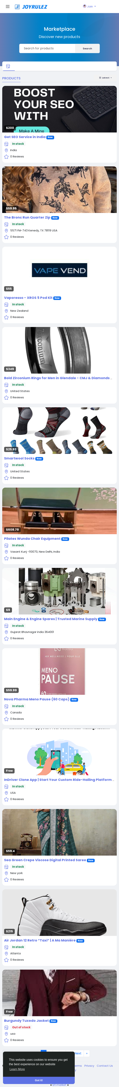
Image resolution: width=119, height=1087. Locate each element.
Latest (104, 77)
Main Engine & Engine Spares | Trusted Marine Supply (50, 619)
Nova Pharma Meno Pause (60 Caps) (36, 699)
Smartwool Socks (19, 458)
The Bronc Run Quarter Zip (27, 217)
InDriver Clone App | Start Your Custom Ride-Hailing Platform (58, 779)
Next (78, 1053)
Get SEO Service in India (25, 137)
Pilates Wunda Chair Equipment (32, 538)
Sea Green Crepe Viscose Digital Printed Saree (45, 860)
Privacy (89, 1066)
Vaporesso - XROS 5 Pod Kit (28, 297)
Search (87, 48)
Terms (78, 1066)
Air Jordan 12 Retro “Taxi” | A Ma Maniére (40, 940)
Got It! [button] (39, 1080)
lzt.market (59, 1085)
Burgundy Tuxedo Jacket (26, 1020)
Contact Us (105, 1066)
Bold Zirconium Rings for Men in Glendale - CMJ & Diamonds (57, 378)
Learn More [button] (17, 1069)
